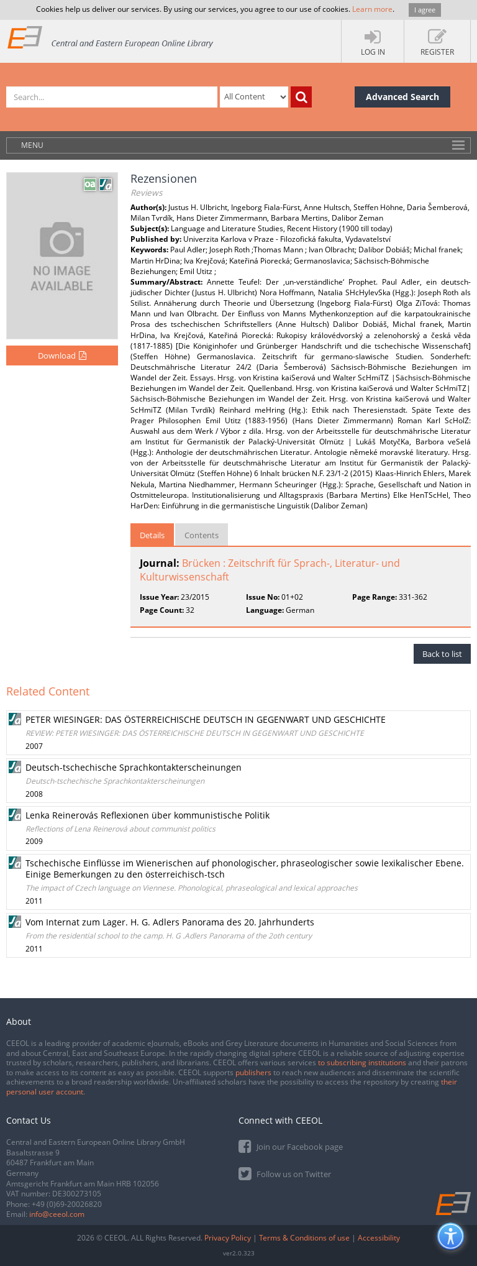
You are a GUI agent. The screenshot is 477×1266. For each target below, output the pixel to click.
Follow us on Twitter (284, 1173)
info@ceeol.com (56, 1214)
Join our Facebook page (290, 1145)
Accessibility (379, 1237)
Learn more (372, 9)
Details (152, 535)
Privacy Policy (227, 1237)
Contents (201, 535)
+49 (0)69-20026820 (67, 1204)
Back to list (442, 653)
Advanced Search (402, 97)
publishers (253, 1072)
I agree (424, 9)
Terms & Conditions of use (304, 1237)
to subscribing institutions (362, 1062)
